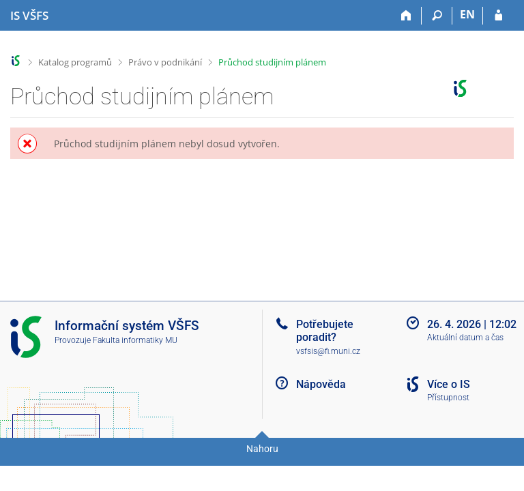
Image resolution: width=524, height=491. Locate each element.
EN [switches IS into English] (467, 14)
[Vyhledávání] (437, 16)
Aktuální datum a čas (465, 337)
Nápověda (321, 384)
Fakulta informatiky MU (135, 340)
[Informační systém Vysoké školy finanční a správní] (29, 16)
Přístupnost (448, 397)
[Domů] (406, 16)
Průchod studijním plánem (272, 62)
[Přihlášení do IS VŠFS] (498, 16)
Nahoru (262, 448)
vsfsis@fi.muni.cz (328, 351)
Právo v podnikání (165, 62)
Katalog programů (75, 62)
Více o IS (448, 384)
